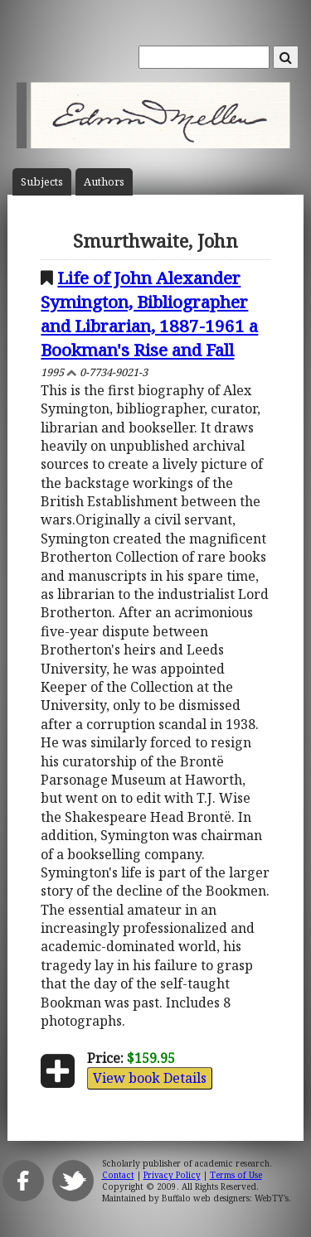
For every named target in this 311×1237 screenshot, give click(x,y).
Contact (118, 1175)
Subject (42, 181)
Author (104, 181)
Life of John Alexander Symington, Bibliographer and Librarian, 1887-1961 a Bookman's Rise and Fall (149, 313)
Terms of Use (236, 1175)
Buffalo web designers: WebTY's (225, 1198)
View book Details (150, 1078)
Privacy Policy (172, 1175)
